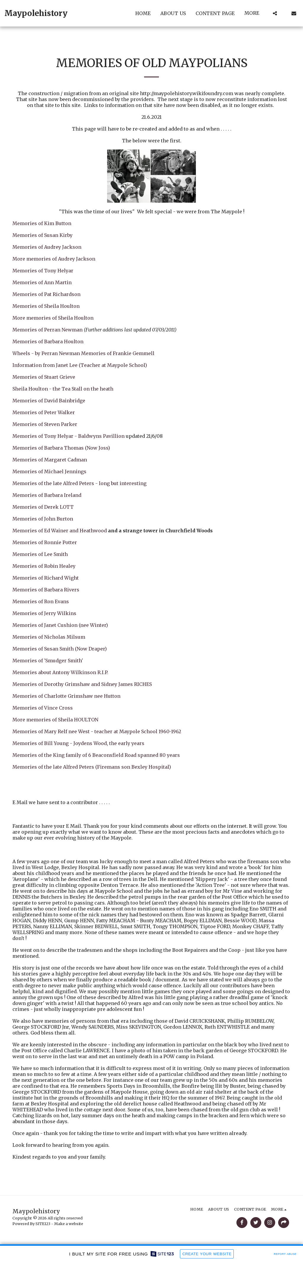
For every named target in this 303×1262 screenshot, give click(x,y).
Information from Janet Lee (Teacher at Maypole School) (79, 365)
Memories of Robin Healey (43, 566)
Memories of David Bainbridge (48, 401)
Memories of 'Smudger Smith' (47, 660)
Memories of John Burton (42, 519)
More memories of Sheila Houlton (53, 318)
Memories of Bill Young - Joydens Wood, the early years (78, 743)
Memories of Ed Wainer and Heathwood (59, 531)
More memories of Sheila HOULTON (55, 720)
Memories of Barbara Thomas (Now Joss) (61, 448)
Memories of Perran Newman (47, 330)
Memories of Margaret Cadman (49, 460)
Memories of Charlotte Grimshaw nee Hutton (66, 696)
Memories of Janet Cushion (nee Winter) (60, 625)
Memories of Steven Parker (44, 424)
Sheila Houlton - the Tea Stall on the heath (62, 389)
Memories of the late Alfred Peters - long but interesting (79, 483)
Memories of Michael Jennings (49, 471)
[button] (274, 13)
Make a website (68, 1223)
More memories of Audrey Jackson (53, 259)
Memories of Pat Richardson (46, 294)
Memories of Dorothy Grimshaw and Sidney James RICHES (84, 684)
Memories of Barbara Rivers (45, 590)
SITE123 (43, 1223)
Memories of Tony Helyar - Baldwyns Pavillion (68, 436)
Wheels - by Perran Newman (46, 353)
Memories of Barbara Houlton (47, 341)
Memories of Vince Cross (42, 708)
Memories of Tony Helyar (42, 271)
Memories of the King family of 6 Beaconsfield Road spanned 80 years (96, 755)
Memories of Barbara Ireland (46, 495)
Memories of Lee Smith (40, 554)
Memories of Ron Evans (40, 601)
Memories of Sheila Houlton (46, 306)
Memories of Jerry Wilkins (44, 613)
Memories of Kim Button (41, 223)
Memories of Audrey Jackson (46, 247)
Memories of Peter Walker (43, 412)
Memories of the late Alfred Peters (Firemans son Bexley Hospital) (91, 767)
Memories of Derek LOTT (43, 507)
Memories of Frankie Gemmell (117, 353)
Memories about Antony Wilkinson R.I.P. (60, 672)
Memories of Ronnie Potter (44, 542)
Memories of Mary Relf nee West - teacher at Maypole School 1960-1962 (96, 731)
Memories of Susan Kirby (42, 235)
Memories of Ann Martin (42, 282)
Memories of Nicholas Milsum (48, 637)
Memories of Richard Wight (45, 578)
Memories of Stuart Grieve (43, 377)
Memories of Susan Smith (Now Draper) (59, 649)
